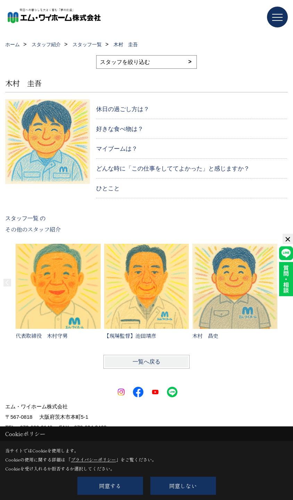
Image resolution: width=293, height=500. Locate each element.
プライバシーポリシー (93, 459)
